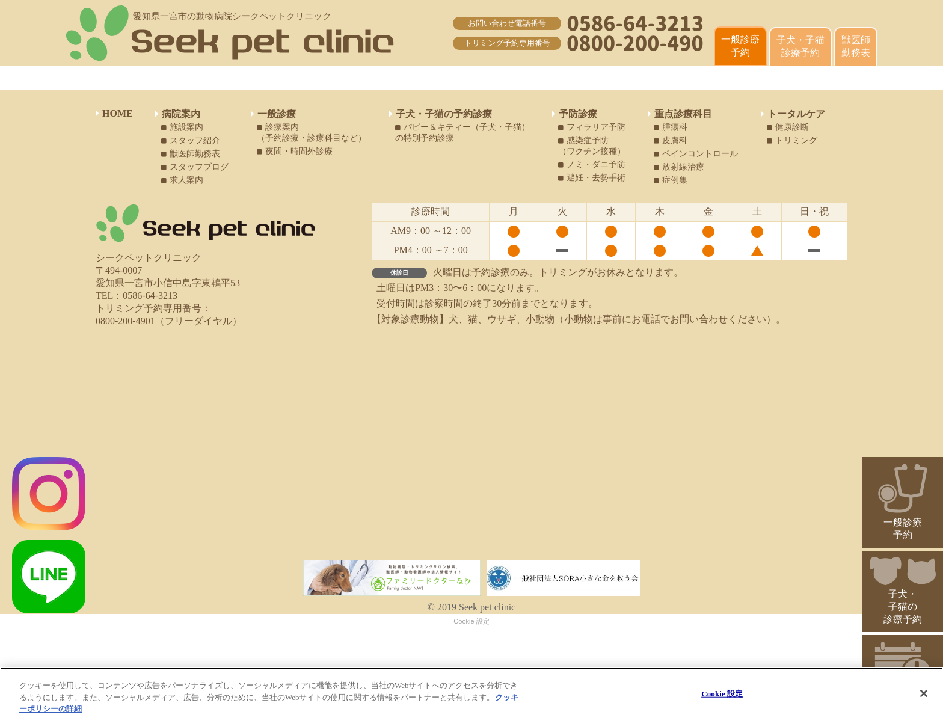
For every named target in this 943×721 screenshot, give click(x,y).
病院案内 (177, 114)
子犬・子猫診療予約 (800, 46)
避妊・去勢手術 (591, 177)
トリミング (792, 140)
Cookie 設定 (471, 621)
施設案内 (182, 127)
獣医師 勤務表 (855, 46)
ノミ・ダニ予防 (591, 164)
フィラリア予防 (591, 127)
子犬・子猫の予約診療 (440, 114)
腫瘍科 (670, 127)
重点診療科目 (680, 114)
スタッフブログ (195, 166)
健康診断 (788, 127)
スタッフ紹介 (190, 140)
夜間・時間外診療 (295, 151)
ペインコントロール (696, 153)
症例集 (670, 180)
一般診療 (273, 114)
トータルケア (793, 114)
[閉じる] (924, 693)
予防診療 (574, 114)
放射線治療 (679, 166)
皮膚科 (670, 140)
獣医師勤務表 (190, 153)
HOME (114, 113)
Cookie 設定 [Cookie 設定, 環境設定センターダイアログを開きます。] (722, 693)
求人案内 (182, 180)
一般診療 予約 (740, 45)
